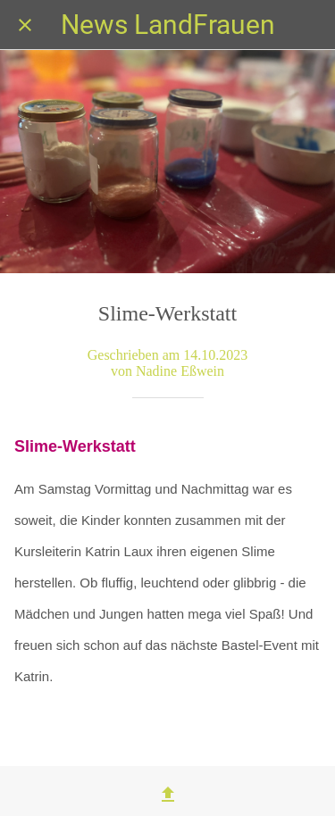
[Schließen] (25, 25)
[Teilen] (168, 794)
